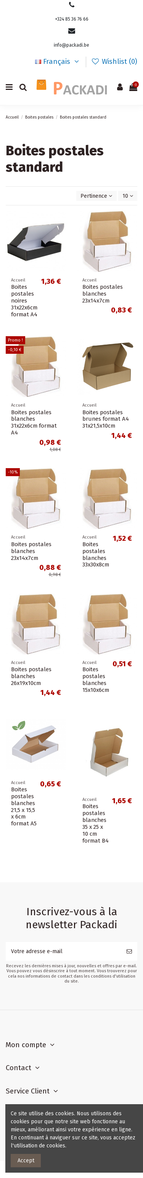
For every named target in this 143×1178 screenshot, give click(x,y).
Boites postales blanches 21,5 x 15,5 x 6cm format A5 (24, 806)
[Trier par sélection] (96, 196)
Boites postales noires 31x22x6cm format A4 (24, 300)
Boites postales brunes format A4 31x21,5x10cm (105, 419)
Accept (26, 1160)
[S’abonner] (129, 951)
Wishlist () (114, 61)
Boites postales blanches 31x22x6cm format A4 (34, 422)
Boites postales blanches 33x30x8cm (95, 554)
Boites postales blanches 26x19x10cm (31, 676)
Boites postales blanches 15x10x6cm (95, 679)
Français (58, 61)
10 (127, 196)
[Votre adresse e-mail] (63, 951)
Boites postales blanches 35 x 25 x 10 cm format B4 (95, 823)
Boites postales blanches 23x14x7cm (102, 293)
